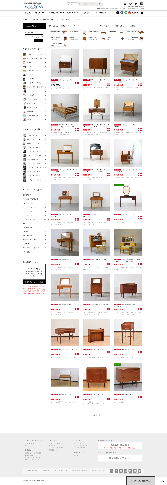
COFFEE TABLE (112, 32)
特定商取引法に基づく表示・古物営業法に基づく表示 (89, 470)
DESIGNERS (73, 13)
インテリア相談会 (80, 447)
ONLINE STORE (31, 443)
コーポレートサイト (32, 470)
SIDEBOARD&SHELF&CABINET (59, 38)
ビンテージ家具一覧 (56, 443)
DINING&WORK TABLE (57, 32)
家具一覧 (52, 445)
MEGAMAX (29, 455)
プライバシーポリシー (61, 470)
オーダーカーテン (80, 455)
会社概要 (46, 470)
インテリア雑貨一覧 (56, 447)
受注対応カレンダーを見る (34, 282)
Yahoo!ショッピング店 (32, 459)
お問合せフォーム (120, 458)
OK (39, 41)
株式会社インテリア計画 (33, 453)
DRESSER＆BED (63, 19)
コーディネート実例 (80, 445)
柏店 (26, 445)
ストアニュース (79, 443)
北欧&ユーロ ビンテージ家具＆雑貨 (42, 19)
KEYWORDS (86, 13)
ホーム (25, 19)
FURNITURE (41, 13)
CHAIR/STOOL (74, 32)
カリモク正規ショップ (32, 457)
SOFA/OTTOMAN (93, 32)
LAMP (109, 38)
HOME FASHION (57, 13)
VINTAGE (28, 13)
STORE (135, 13)
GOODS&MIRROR (132, 38)
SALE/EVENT (101, 13)
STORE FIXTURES (56, 44)
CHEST (75, 38)
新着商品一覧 (53, 450)
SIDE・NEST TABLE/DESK (135, 32)
